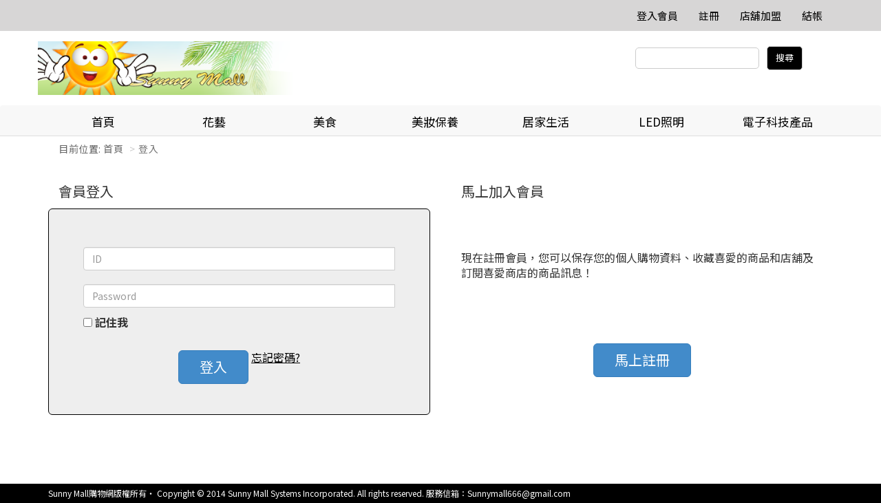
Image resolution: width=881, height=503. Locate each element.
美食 (325, 121)
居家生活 (545, 121)
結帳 (812, 15)
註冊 (709, 15)
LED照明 (661, 121)
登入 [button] (213, 366)
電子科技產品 (778, 121)
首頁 (103, 121)
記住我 (111, 322)
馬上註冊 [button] (642, 360)
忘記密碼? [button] (275, 357)
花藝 (214, 121)
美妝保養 (435, 121)
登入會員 (657, 15)
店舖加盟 (760, 15)
